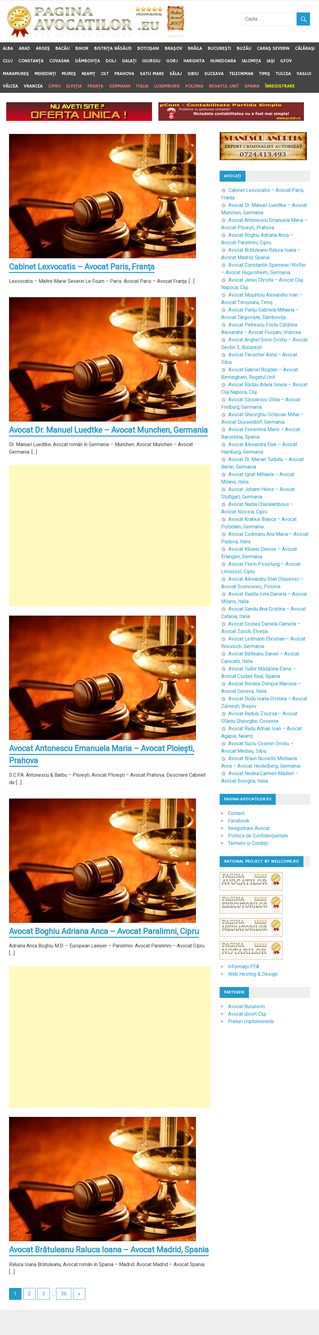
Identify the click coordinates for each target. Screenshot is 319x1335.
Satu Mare (152, 74)
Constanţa (31, 61)
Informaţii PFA (243, 967)
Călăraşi (305, 48)
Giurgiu (151, 61)
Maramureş (16, 74)
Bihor (81, 48)
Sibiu (193, 74)
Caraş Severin (273, 48)
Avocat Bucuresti (246, 1006)
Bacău (62, 48)
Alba (8, 48)
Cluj (8, 61)
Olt (105, 74)
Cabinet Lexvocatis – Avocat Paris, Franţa (83, 266)
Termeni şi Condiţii (248, 843)
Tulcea (283, 74)
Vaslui (304, 74)
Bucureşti (219, 48)
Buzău (244, 48)
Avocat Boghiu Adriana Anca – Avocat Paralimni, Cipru (105, 944)
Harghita (194, 61)
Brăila (195, 48)
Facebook (239, 821)
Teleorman (241, 74)
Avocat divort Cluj (247, 1014)
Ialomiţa (251, 61)
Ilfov (286, 61)
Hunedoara (223, 61)
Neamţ (88, 74)
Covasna (59, 61)
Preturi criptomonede (251, 1021)
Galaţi (129, 61)
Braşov (173, 48)
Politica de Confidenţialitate (258, 836)
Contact (236, 813)
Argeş (43, 48)
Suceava (214, 74)
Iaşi (271, 61)
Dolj (111, 61)
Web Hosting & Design (253, 974)
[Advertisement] (110, 548)
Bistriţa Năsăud (113, 48)
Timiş (264, 74)
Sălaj (175, 74)
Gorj (172, 61)
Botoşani (148, 48)
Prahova (124, 74)
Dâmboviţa (87, 61)
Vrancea (33, 86)
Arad (24, 48)
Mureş (69, 74)
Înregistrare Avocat (248, 828)
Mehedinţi (45, 74)
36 (64, 1319)
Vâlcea (10, 86)
